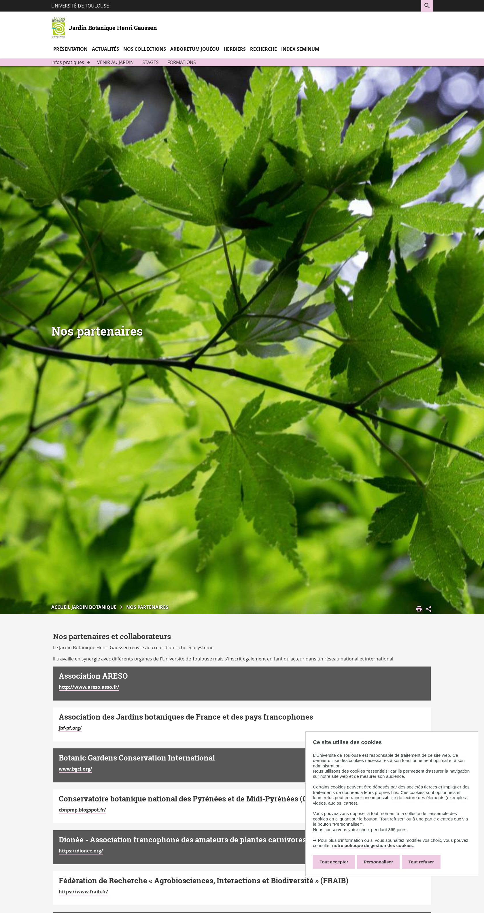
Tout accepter (333, 861)
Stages (150, 62)
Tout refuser (421, 861)
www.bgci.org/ (75, 769)
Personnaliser (378, 861)
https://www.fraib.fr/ (83, 891)
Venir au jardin (115, 62)
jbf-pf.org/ (70, 728)
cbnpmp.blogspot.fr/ (82, 810)
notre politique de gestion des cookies (372, 845)
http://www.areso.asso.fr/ (89, 687)
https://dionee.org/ (81, 851)
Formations (181, 62)
